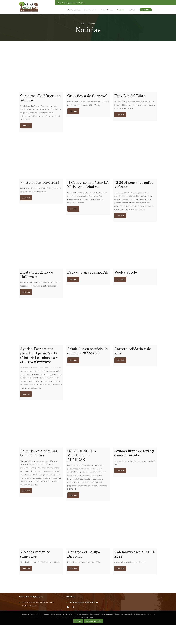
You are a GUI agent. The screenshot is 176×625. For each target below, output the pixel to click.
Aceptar (78, 621)
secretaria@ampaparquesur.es (83, 602)
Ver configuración (93, 621)
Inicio (83, 24)
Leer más (26, 126)
